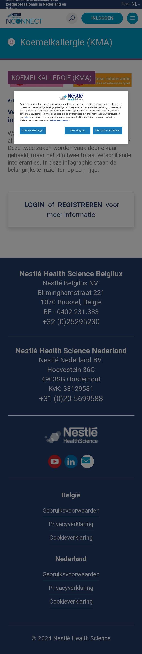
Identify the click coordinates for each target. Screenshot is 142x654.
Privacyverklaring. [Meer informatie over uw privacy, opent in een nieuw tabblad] (59, 120)
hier (27, 117)
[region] (71, 117)
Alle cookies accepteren (107, 130)
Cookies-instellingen (33, 130)
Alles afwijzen (77, 130)
